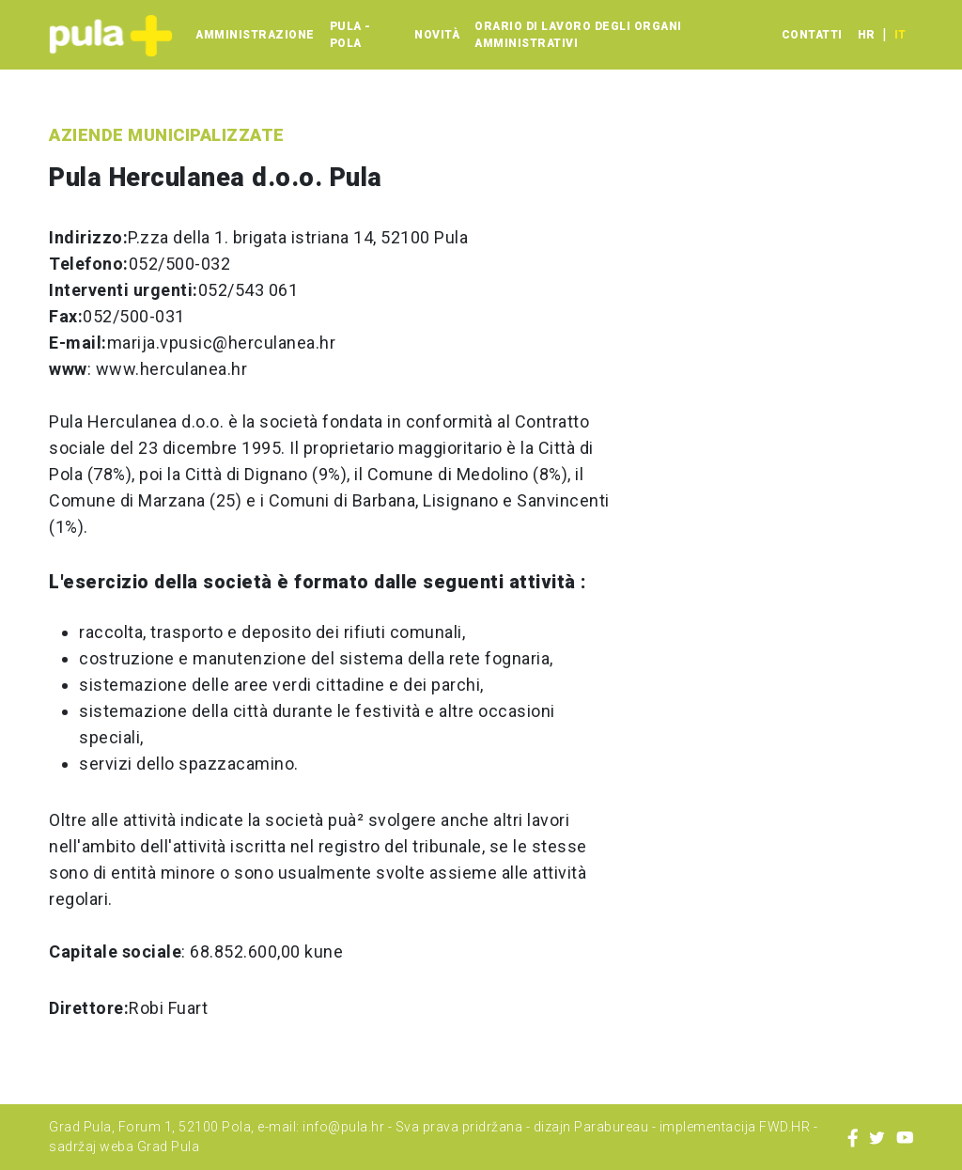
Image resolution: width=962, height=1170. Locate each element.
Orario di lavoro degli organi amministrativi (578, 35)
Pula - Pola (350, 35)
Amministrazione (255, 34)
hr (866, 34)
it (900, 34)
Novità (436, 34)
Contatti (812, 34)
